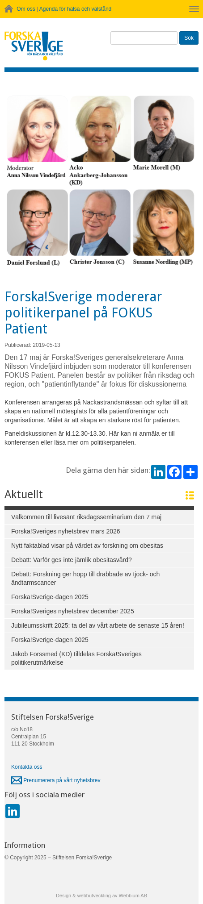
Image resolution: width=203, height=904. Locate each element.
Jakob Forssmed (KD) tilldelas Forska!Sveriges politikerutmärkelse (76, 658)
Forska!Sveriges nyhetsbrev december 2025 (72, 611)
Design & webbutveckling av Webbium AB (101, 895)
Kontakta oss (26, 767)
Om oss (26, 9)
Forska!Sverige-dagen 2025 (50, 596)
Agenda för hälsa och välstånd (75, 9)
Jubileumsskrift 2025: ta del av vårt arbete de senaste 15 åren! (97, 625)
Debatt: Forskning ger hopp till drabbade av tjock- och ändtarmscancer (85, 578)
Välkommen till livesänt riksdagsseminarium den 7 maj (86, 517)
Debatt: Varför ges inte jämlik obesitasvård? (71, 559)
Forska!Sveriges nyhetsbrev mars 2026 (65, 531)
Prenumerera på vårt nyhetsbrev (55, 780)
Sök (189, 38)
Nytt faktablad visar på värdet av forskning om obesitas (87, 545)
